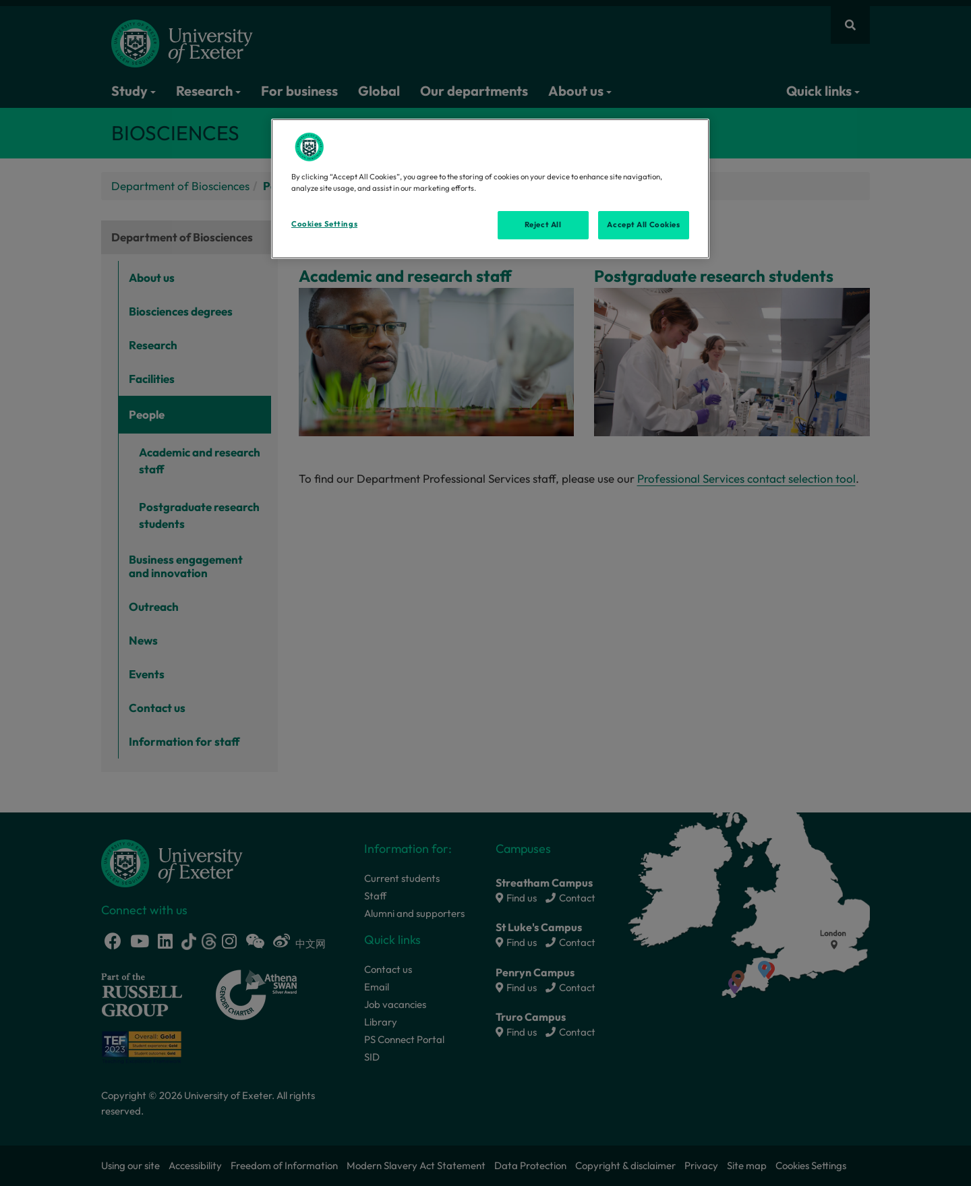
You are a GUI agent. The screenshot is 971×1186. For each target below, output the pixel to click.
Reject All (543, 224)
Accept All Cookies (643, 224)
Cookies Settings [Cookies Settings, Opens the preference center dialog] (324, 224)
